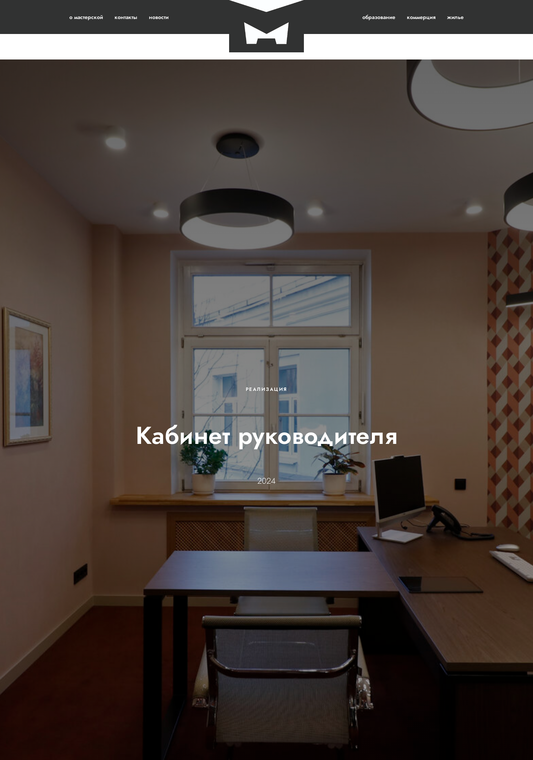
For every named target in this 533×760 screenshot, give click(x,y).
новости (159, 17)
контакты (126, 17)
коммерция (421, 17)
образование (378, 17)
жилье (455, 17)
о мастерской (86, 17)
